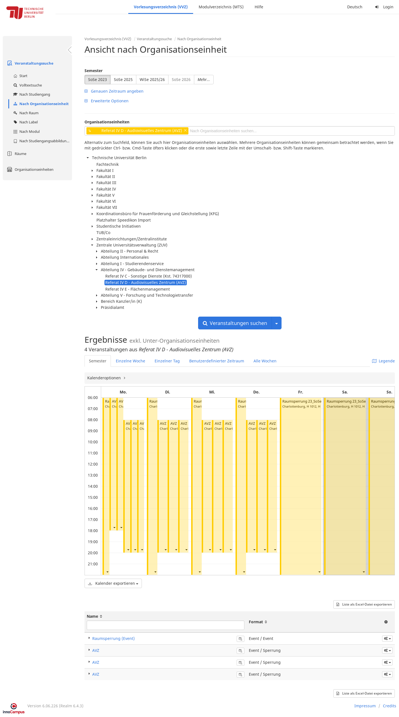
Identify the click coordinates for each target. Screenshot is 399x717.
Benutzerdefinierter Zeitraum (216, 360)
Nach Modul (26, 131)
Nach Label (25, 122)
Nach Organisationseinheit (40, 103)
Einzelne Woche (130, 360)
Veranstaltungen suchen (235, 323)
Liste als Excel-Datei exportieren (364, 604)
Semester (94, 70)
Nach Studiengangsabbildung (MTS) (42, 140)
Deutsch (354, 6)
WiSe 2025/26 (152, 79)
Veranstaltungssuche (29, 63)
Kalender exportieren (113, 583)
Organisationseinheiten (29, 169)
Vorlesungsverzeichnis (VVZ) (161, 6)
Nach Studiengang (31, 94)
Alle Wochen (265, 360)
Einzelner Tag (167, 360)
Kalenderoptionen (104, 377)
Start (19, 75)
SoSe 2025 (123, 79)
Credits (389, 705)
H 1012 (311, 406)
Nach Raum (25, 112)
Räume (16, 153)
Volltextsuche (27, 85)
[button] (107, 571)
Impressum (365, 705)
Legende (383, 360)
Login (383, 6)
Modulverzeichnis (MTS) (221, 6)
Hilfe (259, 6)
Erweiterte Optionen (107, 100)
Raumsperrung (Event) (113, 638)
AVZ (115, 401)
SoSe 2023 (97, 79)
